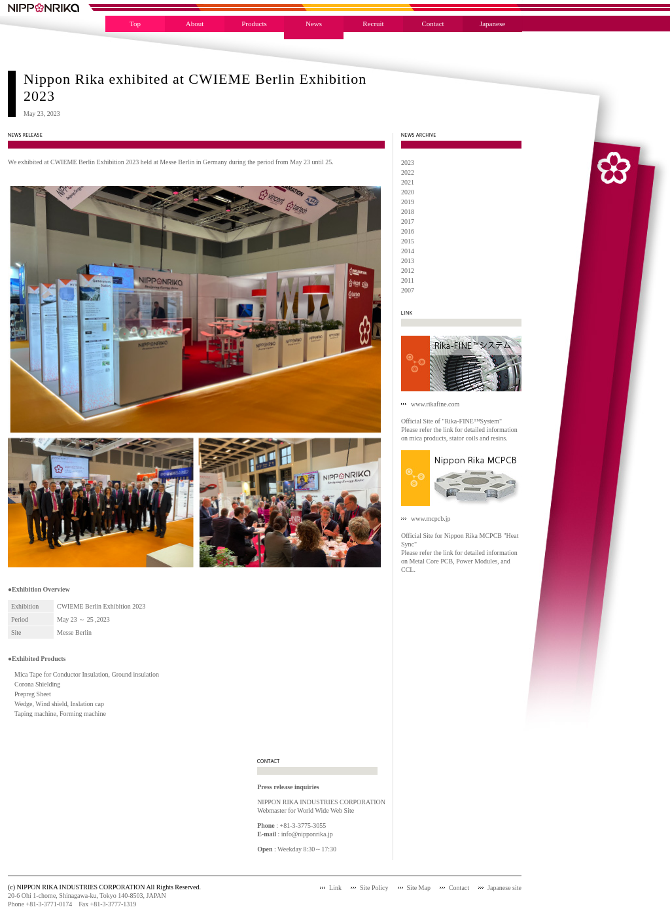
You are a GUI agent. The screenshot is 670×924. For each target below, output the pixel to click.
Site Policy (374, 887)
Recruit (372, 23)
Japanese (492, 23)
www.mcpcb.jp (430, 518)
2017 (407, 221)
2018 (407, 211)
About (195, 23)
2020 (407, 192)
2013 (407, 260)
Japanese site (504, 887)
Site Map (419, 887)
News (314, 23)
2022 (407, 172)
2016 (407, 231)
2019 (407, 201)
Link (335, 887)
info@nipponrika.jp (307, 834)
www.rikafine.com (435, 404)
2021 (407, 182)
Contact (432, 23)
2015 (407, 241)
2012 (407, 270)
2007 (407, 290)
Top (135, 23)
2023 (407, 162)
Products (254, 23)
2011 (407, 280)
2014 (407, 251)
